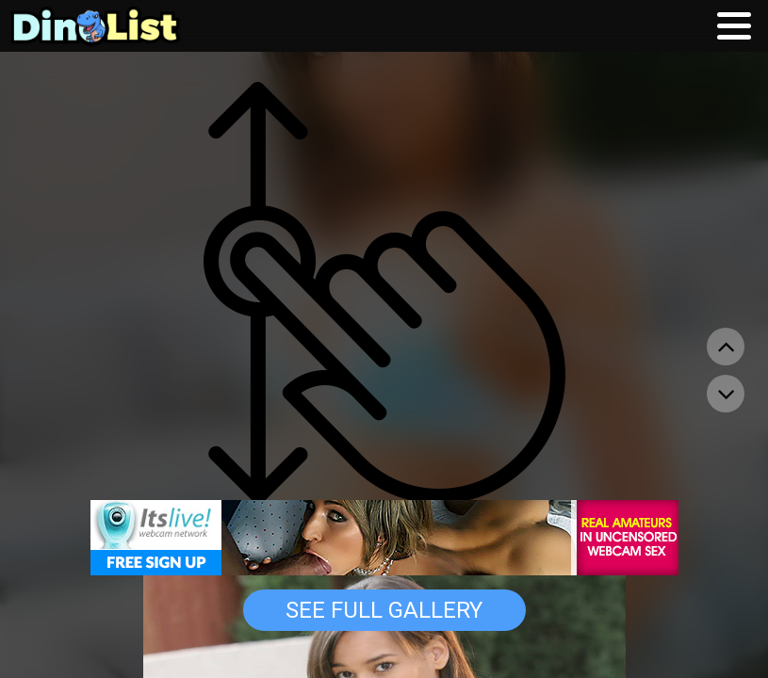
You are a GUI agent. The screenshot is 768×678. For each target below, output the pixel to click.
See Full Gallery (384, 610)
